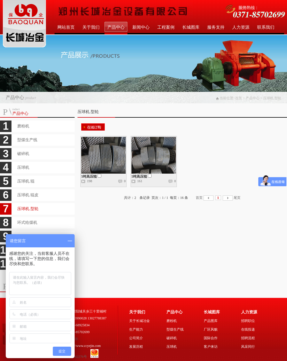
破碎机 (23, 154)
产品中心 (116, 27)
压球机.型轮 (27, 209)
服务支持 (215, 27)
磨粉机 (23, 126)
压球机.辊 (25, 181)
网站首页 (66, 27)
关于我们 (91, 27)
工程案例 (165, 27)
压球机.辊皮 (27, 195)
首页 (199, 198)
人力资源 (240, 27)
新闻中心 (141, 27)
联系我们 (265, 27)
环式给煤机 (27, 222)
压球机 (23, 167)
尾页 (237, 198)
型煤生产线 (27, 140)
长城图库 (190, 27)
